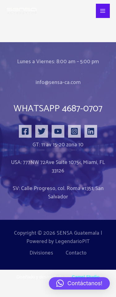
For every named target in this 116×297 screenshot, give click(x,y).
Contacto (76, 253)
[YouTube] (58, 131)
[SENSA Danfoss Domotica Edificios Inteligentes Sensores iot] (21, 11)
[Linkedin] (90, 131)
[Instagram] (74, 131)
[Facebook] (25, 131)
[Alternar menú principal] (103, 11)
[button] (79, 283)
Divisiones (41, 253)
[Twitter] (41, 131)
